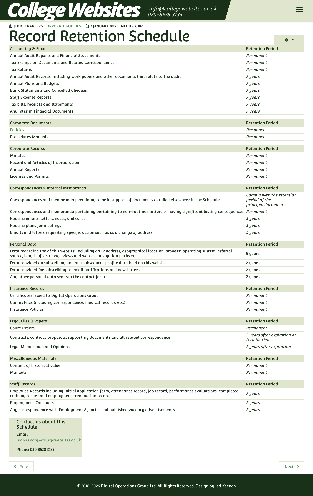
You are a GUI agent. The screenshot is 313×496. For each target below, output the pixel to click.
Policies (17, 130)
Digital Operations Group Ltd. (128, 486)
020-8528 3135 (165, 14)
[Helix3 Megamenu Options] (299, 9)
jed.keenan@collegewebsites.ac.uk (49, 440)
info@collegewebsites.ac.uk (183, 8)
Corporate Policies (63, 26)
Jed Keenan (225, 486)
